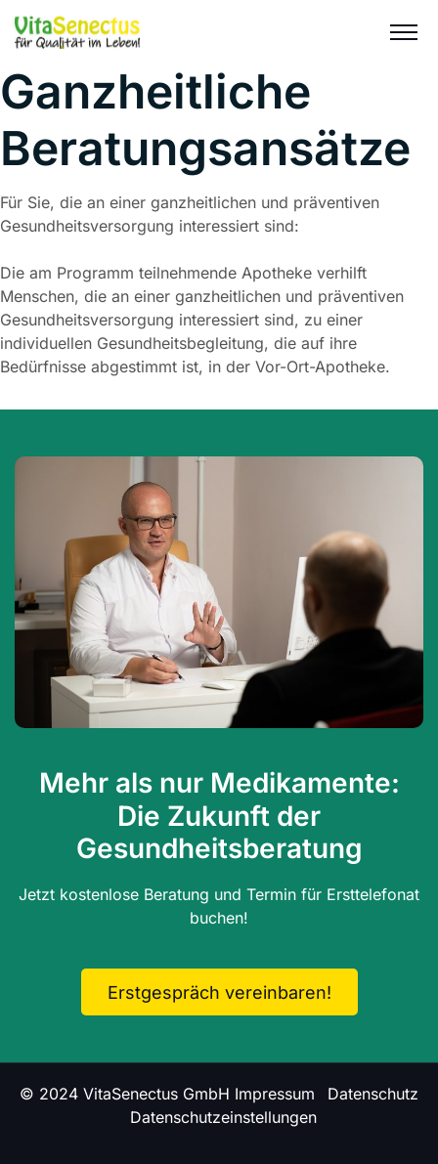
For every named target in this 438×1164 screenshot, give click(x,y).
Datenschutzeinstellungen (223, 1117)
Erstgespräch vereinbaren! (219, 992)
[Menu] (403, 32)
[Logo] (77, 32)
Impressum (275, 1093)
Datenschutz (373, 1093)
